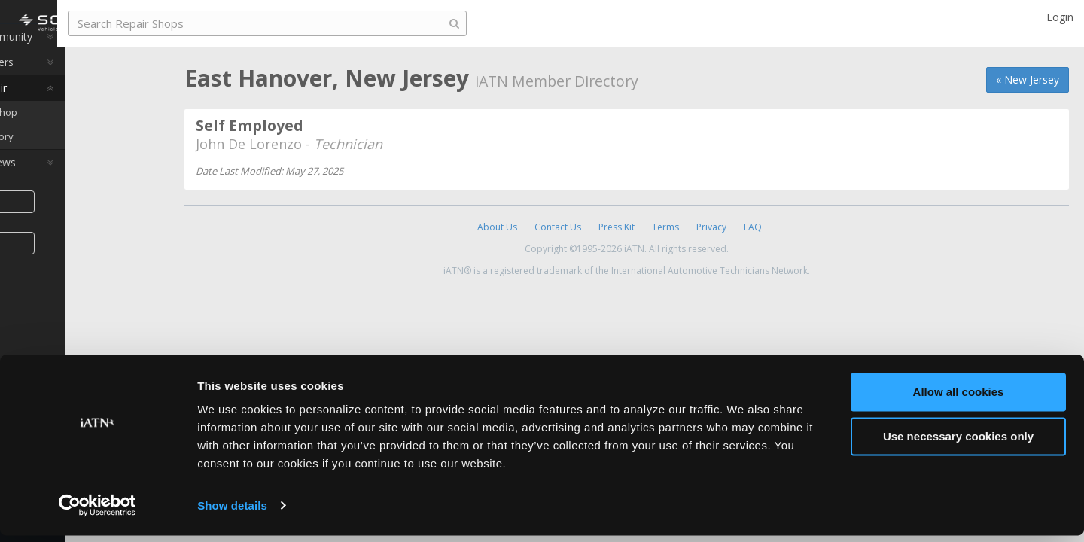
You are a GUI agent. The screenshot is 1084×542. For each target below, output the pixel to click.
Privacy (711, 227)
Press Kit (616, 227)
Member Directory (77, 159)
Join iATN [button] (76, 266)
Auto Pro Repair (62, 111)
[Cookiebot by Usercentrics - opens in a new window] (97, 512)
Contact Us (557, 227)
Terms (665, 227)
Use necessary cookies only (958, 443)
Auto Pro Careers (66, 85)
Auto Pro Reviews (67, 185)
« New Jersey (1027, 79)
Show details (232, 512)
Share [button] (77, 225)
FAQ (753, 227)
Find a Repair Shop (79, 135)
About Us (497, 227)
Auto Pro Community (75, 60)
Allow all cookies (958, 399)
